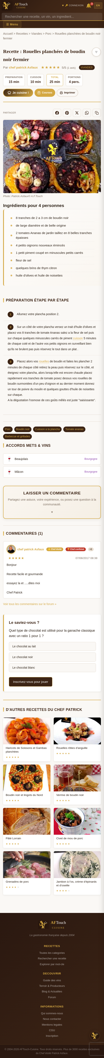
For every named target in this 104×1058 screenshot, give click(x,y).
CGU (52, 1030)
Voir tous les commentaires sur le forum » (29, 604)
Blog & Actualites (52, 991)
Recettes (22, 33)
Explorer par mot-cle (52, 964)
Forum (52, 997)
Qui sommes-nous (52, 1013)
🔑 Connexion (74, 5)
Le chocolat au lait (24, 646)
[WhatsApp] (87, 113)
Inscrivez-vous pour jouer (30, 681)
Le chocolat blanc (23, 667)
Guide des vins (52, 980)
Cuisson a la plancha (47, 429)
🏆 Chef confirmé (75, 549)
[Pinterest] (67, 113)
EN (98, 5)
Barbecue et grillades (17, 436)
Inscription (52, 1035)
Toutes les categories (52, 952)
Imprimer (67, 92)
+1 (91, 549)
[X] (77, 113)
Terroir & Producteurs (52, 985)
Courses (44, 92)
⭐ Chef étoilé (55, 549)
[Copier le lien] (97, 113)
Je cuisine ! (18, 93)
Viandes (36, 33)
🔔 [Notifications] (89, 5)
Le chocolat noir (22, 657)
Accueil (8, 33)
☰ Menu (12, 24)
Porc (48, 33)
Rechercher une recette (52, 958)
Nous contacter (52, 1018)
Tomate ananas (74, 429)
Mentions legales (52, 1024)
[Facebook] (57, 113)
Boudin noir (23, 429)
